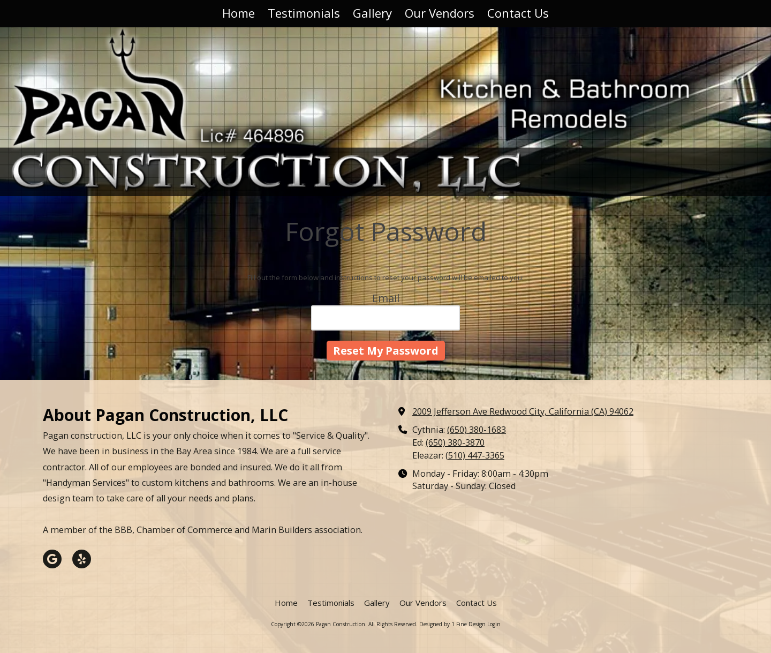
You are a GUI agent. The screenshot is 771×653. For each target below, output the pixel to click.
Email (385, 298)
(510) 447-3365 (474, 455)
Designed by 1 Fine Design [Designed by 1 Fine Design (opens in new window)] (452, 624)
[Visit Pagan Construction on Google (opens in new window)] (52, 559)
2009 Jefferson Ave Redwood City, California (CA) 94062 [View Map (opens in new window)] (522, 411)
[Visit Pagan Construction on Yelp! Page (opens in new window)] (81, 559)
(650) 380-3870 (455, 442)
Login (494, 624)
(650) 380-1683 (476, 430)
